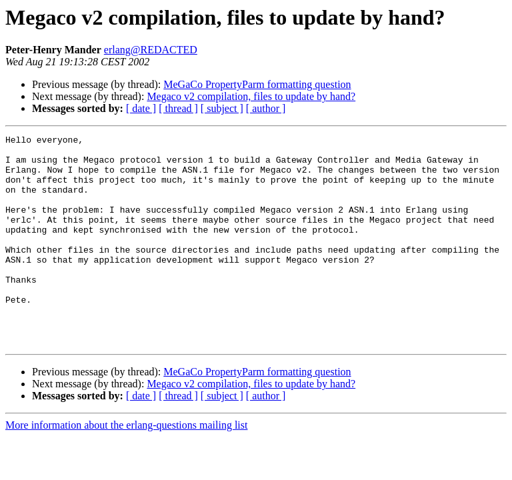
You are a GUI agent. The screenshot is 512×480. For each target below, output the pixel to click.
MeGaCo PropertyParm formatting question (257, 84)
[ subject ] (222, 108)
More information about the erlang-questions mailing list (126, 467)
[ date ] (141, 108)
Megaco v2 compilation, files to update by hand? (251, 96)
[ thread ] (178, 108)
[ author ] (266, 108)
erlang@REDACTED (150, 49)
